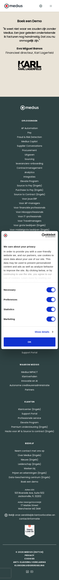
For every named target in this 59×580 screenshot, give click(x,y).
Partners (29, 389)
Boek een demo (29, 481)
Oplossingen (29, 120)
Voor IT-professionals (29, 216)
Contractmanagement (29, 167)
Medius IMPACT (29, 372)
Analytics (29, 172)
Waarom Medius (29, 364)
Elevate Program (29, 181)
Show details (42, 331)
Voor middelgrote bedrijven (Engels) (29, 229)
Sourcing (29, 159)
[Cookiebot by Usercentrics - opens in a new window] (42, 235)
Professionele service (29, 418)
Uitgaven (29, 154)
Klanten (29, 401)
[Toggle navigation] (51, 6)
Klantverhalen (29, 376)
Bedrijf (29, 443)
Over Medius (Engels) (29, 455)
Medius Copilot (29, 141)
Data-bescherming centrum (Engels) (29, 477)
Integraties (29, 176)
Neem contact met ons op (29, 450)
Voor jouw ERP (29, 198)
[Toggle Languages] (41, 6)
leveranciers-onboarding (29, 163)
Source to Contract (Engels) (29, 194)
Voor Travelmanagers (29, 220)
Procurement (29, 150)
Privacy (29, 555)
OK (29, 341)
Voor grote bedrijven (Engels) (30, 225)
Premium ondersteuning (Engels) (29, 426)
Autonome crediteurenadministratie (30, 385)
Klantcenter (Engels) (29, 409)
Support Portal (29, 352)
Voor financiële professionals (29, 207)
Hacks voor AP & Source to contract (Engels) (29, 431)
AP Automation (29, 128)
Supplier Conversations (29, 145)
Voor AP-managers (29, 203)
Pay (29, 132)
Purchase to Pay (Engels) (29, 190)
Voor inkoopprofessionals (29, 212)
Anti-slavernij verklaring (29, 562)
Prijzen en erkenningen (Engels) (29, 472)
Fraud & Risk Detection (29, 137)
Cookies (29, 559)
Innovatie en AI (29, 380)
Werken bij (29, 468)
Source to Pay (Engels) (29, 185)
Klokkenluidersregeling (29, 565)
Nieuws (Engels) (29, 459)
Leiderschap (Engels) (29, 464)
